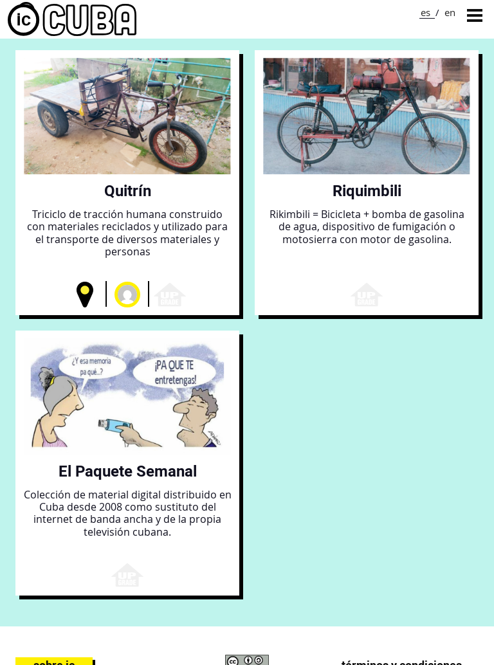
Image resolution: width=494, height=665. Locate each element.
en (449, 12)
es (425, 12)
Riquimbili (367, 190)
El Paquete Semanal (128, 471)
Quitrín (127, 190)
